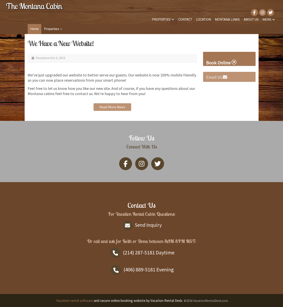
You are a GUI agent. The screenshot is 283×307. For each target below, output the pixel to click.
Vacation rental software (74, 300)
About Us (251, 19)
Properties (163, 19)
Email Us (216, 77)
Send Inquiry (141, 225)
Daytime (141, 252)
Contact (185, 19)
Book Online (221, 62)
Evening (141, 269)
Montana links (227, 19)
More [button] (269, 19)
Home (34, 29)
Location (203, 19)
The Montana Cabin (34, 6)
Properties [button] (53, 29)
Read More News (112, 107)
